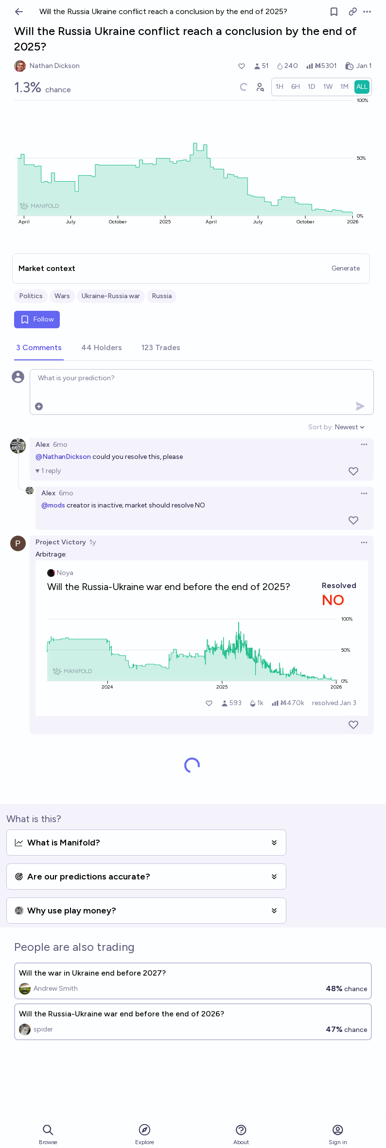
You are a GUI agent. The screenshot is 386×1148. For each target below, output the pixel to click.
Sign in (338, 1135)
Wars (62, 296)
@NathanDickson (63, 457)
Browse (48, 1135)
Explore (144, 1134)
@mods (53, 505)
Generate (346, 268)
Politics (31, 296)
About (241, 1135)
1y (92, 542)
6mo (60, 444)
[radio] (279, 87)
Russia (162, 296)
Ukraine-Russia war (111, 296)
